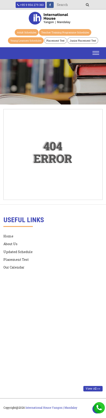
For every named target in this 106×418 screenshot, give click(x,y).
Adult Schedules (26, 32)
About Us (10, 244)
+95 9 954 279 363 (30, 5)
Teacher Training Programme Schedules (65, 32)
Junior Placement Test (83, 40)
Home (8, 236)
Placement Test (55, 40)
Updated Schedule (18, 252)
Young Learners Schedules (25, 40)
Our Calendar (13, 267)
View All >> (93, 388)
